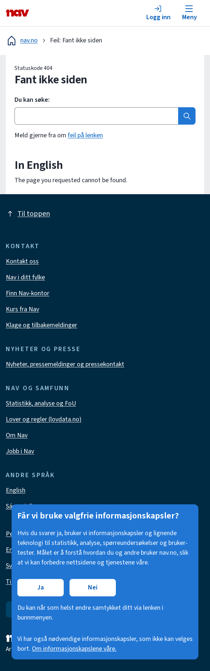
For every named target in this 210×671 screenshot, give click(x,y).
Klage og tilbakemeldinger (41, 325)
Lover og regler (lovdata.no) (43, 419)
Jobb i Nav (20, 451)
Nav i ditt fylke (25, 277)
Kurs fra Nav (22, 309)
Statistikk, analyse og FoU (41, 403)
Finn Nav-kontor (27, 293)
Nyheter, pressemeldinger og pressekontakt (65, 364)
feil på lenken (85, 135)
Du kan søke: (32, 100)
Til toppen (28, 214)
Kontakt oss (22, 261)
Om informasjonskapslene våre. (74, 648)
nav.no (22, 40)
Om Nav (17, 435)
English (15, 490)
